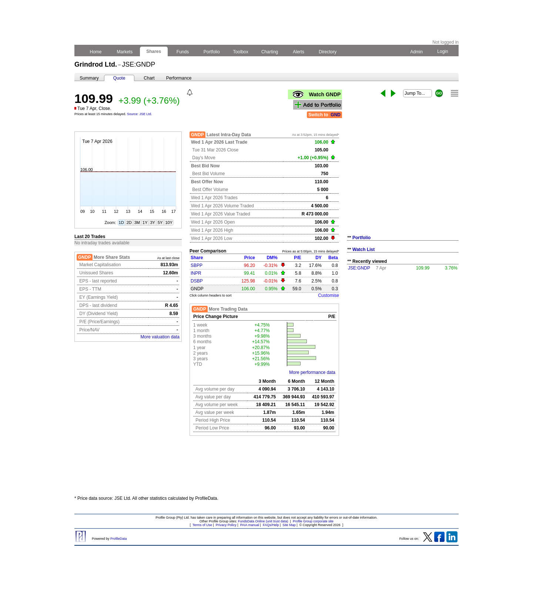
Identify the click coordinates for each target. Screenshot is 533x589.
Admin (416, 51)
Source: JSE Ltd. (139, 114)
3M (137, 222)
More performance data (312, 372)
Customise (328, 295)
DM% (271, 257)
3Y (152, 222)
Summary (89, 78)
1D (121, 222)
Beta (333, 257)
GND (336, 114)
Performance (179, 78)
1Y (145, 222)
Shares (153, 51)
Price (249, 257)
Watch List (363, 249)
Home (95, 51)
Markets (124, 51)
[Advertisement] (403, 328)
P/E (297, 257)
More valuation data (160, 336)
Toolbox (240, 51)
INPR (196, 273)
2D (129, 222)
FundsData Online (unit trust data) (263, 521)
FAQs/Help (271, 525)
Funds (182, 51)
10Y (168, 222)
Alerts (299, 51)
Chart (149, 78)
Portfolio (211, 51)
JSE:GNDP (359, 268)
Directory (328, 51)
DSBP (197, 281)
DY (318, 257)
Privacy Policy (226, 525)
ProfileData (118, 539)
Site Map (289, 525)
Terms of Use (202, 525)
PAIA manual (249, 525)
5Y (160, 222)
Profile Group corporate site (313, 521)
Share (197, 257)
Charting (269, 51)
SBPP (196, 265)
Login (442, 51)
